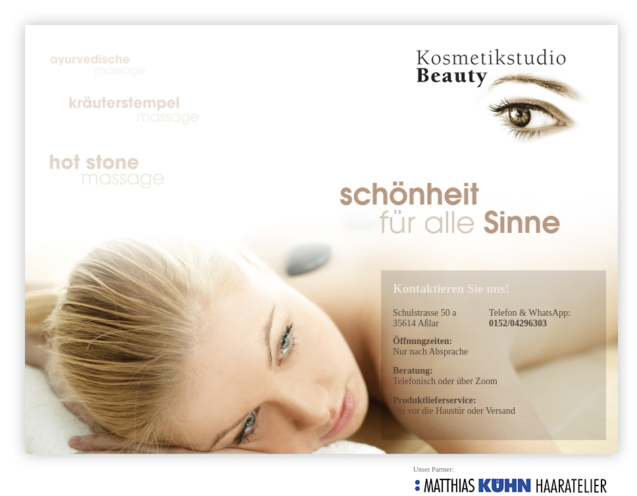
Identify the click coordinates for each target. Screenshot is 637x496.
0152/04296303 (518, 323)
